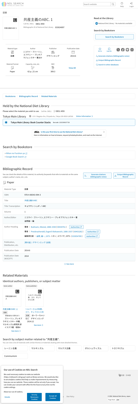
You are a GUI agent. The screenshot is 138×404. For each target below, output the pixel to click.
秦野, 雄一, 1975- (43, 236)
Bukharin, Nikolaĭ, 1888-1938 (43, 226)
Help (122, 4)
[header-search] (99, 4)
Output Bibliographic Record (108, 60)
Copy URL (109, 50)
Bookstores (10, 96)
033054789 (76, 236)
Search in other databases (107, 64)
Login (131, 4)
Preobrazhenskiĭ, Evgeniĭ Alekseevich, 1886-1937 (51, 231)
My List (100, 50)
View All (72, 67)
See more (16, 331)
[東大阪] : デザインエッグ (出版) (37, 242)
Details (7, 397)
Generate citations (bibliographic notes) (112, 56)
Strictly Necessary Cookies (34, 397)
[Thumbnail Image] (12, 297)
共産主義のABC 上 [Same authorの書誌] (10, 309)
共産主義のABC (30, 200)
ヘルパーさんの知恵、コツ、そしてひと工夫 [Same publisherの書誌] (34, 310)
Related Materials (49, 96)
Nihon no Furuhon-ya (16, 153)
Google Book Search (16, 156)
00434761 (61, 226)
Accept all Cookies (53, 397)
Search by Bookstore (114, 36)
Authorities (76, 227)
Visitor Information (85, 116)
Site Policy (70, 396)
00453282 (78, 231)
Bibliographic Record (28, 96)
